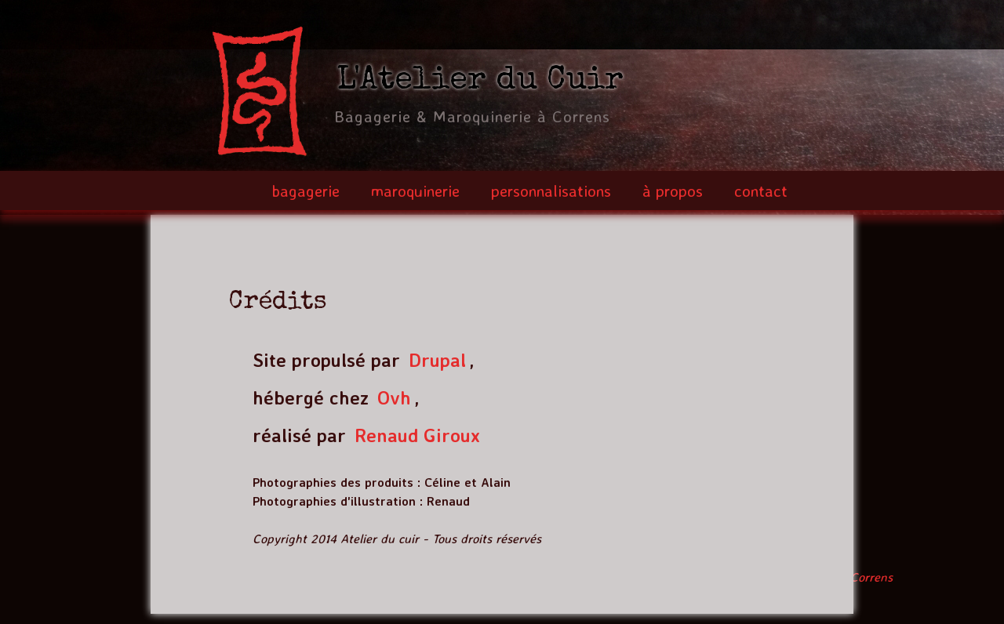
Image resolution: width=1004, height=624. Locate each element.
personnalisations (551, 190)
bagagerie (305, 190)
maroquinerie (415, 190)
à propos (672, 190)
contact (761, 190)
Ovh (394, 397)
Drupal (437, 360)
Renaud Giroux (417, 435)
